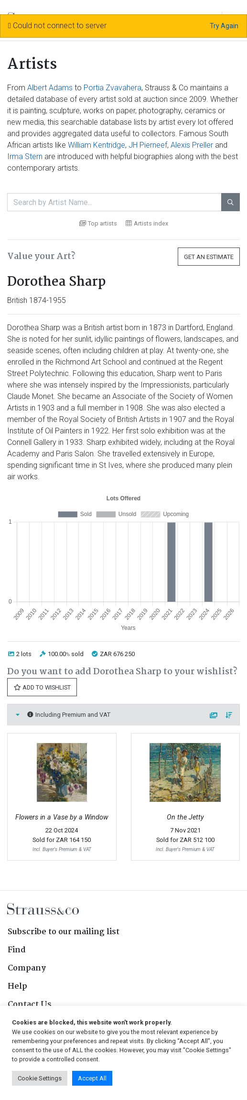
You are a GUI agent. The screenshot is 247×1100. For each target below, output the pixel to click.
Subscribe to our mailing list (63, 932)
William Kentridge (96, 145)
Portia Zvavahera (112, 87)
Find (17, 950)
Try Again (224, 26)
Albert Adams (50, 87)
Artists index (147, 223)
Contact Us (30, 1004)
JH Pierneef (148, 145)
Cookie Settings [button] (40, 1078)
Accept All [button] (92, 1078)
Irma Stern (25, 156)
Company (27, 968)
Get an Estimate (209, 256)
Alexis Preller (192, 145)
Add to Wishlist (42, 687)
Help (17, 986)
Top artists (98, 223)
